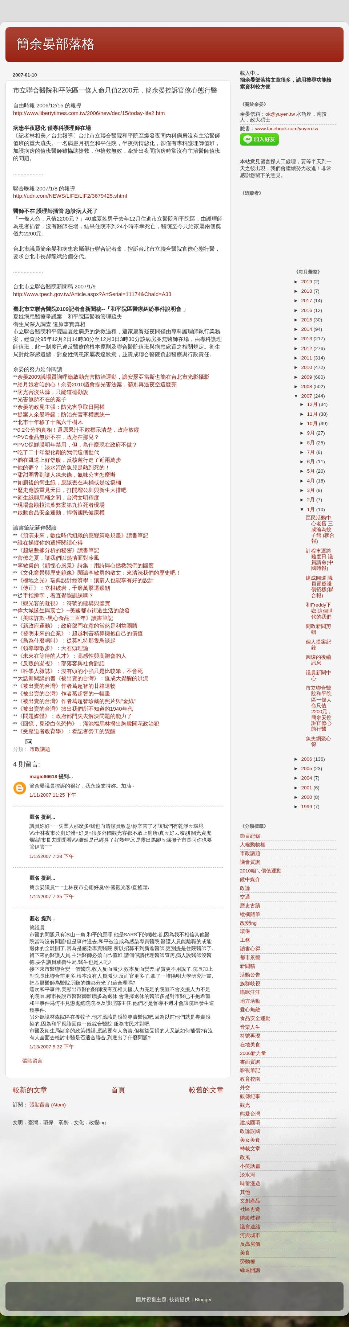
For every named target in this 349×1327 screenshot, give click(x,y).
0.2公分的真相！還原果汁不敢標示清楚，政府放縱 (78, 430)
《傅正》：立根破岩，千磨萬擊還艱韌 (63, 588)
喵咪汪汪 (250, 992)
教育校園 (250, 1079)
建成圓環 (250, 1122)
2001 (307, 787)
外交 (245, 1087)
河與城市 (250, 1235)
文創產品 (250, 1201)
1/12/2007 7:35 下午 (51, 896)
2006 (307, 759)
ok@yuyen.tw (280, 114)
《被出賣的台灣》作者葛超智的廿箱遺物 (66, 686)
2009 (307, 377)
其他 (245, 1192)
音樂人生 (250, 1027)
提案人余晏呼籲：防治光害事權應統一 (63, 415)
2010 (307, 367)
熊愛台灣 (250, 1114)
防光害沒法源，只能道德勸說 (52, 392)
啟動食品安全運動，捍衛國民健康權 (61, 512)
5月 (311, 471)
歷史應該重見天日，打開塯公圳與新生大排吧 (72, 490)
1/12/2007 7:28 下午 (51, 856)
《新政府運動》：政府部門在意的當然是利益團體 (77, 626)
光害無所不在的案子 (42, 399)
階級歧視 (250, 1218)
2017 (307, 300)
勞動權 (247, 1261)
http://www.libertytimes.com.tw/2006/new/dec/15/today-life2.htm (89, 113)
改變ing (248, 923)
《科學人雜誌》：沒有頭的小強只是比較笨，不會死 (80, 671)
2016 (307, 310)
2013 (307, 338)
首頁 (118, 1090)
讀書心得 (250, 949)
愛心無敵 (250, 1009)
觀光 (245, 1105)
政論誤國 (250, 1131)
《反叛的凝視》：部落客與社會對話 (61, 663)
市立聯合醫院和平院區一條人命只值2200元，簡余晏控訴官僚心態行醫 (319, 708)
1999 (307, 806)
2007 (307, 396)
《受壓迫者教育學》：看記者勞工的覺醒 (66, 731)
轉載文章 (250, 1148)
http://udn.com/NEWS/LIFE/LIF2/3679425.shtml (70, 196)
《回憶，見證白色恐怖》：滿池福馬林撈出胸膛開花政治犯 (88, 724)
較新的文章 (30, 1090)
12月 (313, 404)
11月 (313, 414)
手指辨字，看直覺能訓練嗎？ (58, 596)
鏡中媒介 (250, 879)
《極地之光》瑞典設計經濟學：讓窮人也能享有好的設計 (85, 580)
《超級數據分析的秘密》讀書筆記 (58, 550)
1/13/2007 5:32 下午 (51, 1046)
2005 (307, 768)
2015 (307, 319)
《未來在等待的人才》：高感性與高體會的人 (72, 656)
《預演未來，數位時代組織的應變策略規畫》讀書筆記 (82, 535)
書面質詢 (250, 1062)
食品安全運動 (255, 1018)
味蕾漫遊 (250, 1183)
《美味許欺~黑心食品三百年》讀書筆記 (65, 618)
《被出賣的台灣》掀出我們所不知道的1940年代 (75, 709)
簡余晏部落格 (55, 43)
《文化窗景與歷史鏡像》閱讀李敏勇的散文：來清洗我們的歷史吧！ (99, 573)
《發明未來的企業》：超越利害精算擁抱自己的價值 (80, 633)
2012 (307, 348)
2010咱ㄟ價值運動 (260, 871)
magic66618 (43, 776)
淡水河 (247, 1175)
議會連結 (250, 1226)
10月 (313, 423)
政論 (245, 888)
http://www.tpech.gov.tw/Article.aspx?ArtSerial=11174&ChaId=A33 (92, 294)
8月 (311, 442)
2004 (307, 778)
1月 (311, 509)
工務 (245, 940)
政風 (245, 1157)
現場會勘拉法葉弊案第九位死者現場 (61, 505)
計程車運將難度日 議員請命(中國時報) (319, 559)
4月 (311, 481)
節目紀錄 (250, 836)
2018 (307, 291)
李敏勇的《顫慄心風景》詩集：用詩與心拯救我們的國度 (85, 565)
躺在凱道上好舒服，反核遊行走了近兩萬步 (69, 460)
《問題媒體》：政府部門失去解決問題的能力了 (74, 716)
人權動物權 (252, 844)
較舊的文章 (206, 1090)
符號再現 (250, 1036)
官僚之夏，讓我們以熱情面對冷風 (58, 558)
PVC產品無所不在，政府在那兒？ (58, 437)
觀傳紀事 (250, 1096)
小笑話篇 (250, 1166)
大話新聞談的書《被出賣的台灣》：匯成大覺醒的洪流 (82, 678)
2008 (307, 386)
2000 (307, 797)
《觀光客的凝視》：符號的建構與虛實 (63, 603)
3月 (311, 490)
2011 (307, 358)
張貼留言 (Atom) (47, 1105)
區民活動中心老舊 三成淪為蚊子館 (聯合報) (320, 529)
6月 (311, 461)
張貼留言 (32, 1061)
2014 (307, 329)
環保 (245, 931)
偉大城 (25, 610)
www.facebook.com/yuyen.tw (286, 128)
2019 (307, 281)
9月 (311, 433)
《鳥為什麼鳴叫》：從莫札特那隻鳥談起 (66, 641)
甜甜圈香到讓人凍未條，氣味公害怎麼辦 (66, 475)
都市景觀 (250, 957)
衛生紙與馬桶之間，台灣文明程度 (58, 498)
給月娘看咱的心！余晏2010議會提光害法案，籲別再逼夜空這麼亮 (97, 384)
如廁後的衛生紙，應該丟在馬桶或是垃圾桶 (69, 482)
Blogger (203, 1299)
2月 (311, 499)
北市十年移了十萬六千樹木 (50, 422)
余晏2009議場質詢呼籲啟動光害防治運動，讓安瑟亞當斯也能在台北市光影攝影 (113, 377)
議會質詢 (250, 862)
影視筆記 (250, 1070)
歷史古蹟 (250, 905)
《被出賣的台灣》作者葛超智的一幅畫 (63, 694)
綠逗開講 (250, 1270)
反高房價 (250, 1244)
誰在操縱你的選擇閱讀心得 (50, 543)
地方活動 (250, 1001)
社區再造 (250, 1209)
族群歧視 (250, 983)
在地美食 (250, 1044)
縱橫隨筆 (250, 914)
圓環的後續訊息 (318, 660)
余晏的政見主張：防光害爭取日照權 (61, 407)
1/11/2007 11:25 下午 (52, 795)
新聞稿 (247, 966)
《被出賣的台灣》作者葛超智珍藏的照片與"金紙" (76, 701)
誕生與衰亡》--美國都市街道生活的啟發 (82, 610)
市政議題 (40, 749)
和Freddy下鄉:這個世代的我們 (319, 610)
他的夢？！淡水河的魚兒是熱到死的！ (63, 468)
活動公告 (250, 975)
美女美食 (250, 1140)
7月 (311, 452)
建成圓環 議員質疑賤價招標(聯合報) (319, 587)
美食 (245, 1253)
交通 (245, 897)
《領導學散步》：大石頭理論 (52, 648)
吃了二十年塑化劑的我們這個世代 (58, 452)
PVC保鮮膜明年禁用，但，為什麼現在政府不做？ (77, 445)
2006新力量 (253, 1053)
